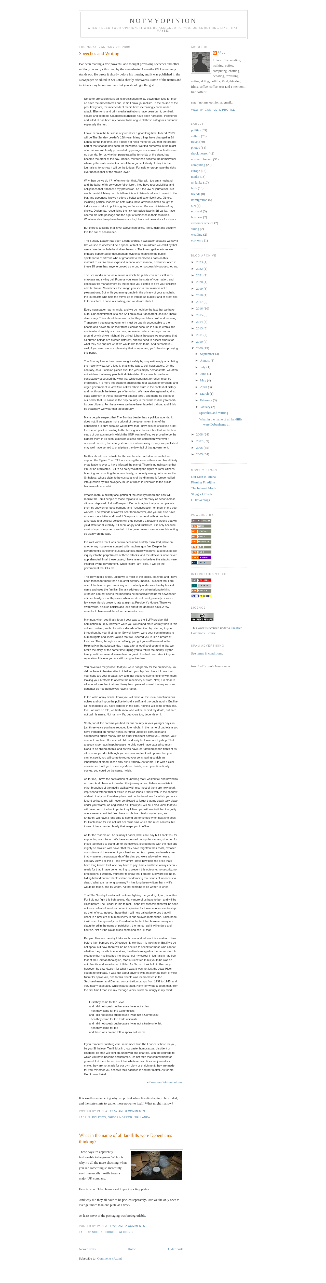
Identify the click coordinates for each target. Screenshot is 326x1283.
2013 (199, 328)
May (203, 380)
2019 (199, 288)
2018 (199, 295)
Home (132, 1249)
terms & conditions (209, 653)
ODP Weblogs (200, 500)
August (205, 360)
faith (194, 188)
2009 (199, 348)
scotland (196, 211)
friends (195, 194)
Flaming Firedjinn (203, 482)
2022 (199, 269)
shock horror (120, 1117)
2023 (199, 262)
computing (198, 165)
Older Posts (175, 1249)
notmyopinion (163, 20)
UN (193, 206)
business (196, 217)
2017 (199, 302)
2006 (199, 448)
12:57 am (116, 1111)
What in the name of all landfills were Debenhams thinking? (125, 1138)
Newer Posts (87, 1249)
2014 (199, 322)
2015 (199, 315)
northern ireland (201, 159)
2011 (199, 335)
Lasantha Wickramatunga (166, 1082)
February (206, 400)
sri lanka (142, 1117)
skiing (195, 229)
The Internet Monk (203, 488)
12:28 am (116, 1226)
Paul (222, 52)
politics (99, 1117)
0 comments (135, 1111)
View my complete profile (213, 109)
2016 (199, 308)
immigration (199, 200)
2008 (199, 434)
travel (195, 142)
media (195, 176)
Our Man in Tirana (203, 477)
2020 (199, 282)
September (207, 354)
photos (195, 147)
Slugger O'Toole (202, 494)
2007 (199, 441)
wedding (126, 1232)
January (205, 407)
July (203, 367)
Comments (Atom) (109, 1258)
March (205, 393)
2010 (199, 341)
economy (197, 240)
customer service (202, 223)
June (203, 374)
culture (195, 136)
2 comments (135, 1226)
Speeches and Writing (99, 53)
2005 (199, 454)
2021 (199, 275)
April (204, 387)
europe (195, 171)
